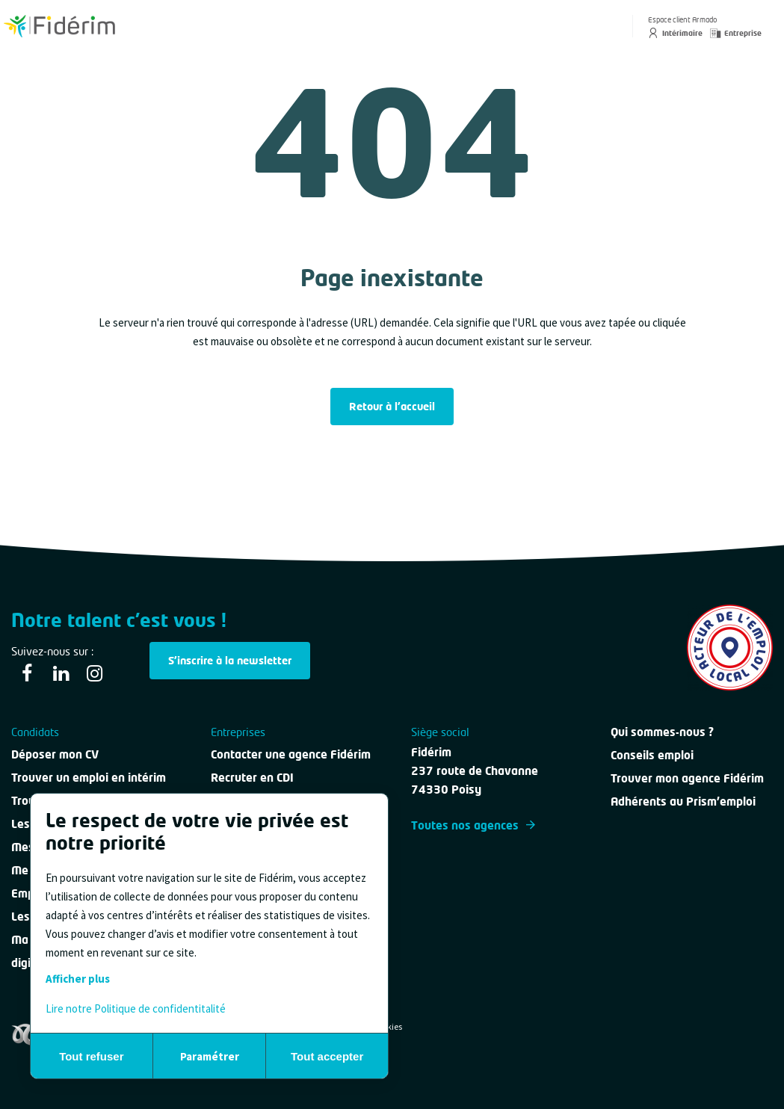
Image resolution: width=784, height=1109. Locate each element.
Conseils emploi (652, 755)
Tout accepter (327, 1056)
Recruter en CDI (252, 777)
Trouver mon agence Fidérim (687, 778)
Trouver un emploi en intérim (88, 777)
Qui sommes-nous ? (662, 731)
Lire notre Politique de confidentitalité (136, 1008)
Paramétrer (209, 1056)
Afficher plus (78, 978)
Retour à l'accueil (392, 406)
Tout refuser (91, 1056)
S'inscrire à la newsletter (229, 660)
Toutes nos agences (473, 825)
